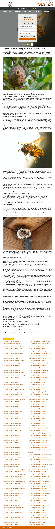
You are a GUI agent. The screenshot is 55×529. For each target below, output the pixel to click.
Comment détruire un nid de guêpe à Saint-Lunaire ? (38, 467)
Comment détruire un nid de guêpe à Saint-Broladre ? (38, 440)
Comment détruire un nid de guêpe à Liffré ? (11, 515)
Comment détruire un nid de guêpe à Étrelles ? (12, 435)
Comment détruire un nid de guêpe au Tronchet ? (12, 508)
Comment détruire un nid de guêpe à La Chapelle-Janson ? (14, 479)
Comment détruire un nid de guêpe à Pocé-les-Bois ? (38, 408)
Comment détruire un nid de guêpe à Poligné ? (37, 409)
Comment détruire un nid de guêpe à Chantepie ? (12, 387)
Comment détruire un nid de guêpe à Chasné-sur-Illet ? (13, 391)
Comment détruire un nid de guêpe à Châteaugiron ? (13, 394)
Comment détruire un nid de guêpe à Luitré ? (11, 522)
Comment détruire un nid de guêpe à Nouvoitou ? (38, 375)
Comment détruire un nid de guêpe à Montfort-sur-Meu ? (39, 362)
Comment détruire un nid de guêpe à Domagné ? (12, 420)
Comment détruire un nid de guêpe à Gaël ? (11, 440)
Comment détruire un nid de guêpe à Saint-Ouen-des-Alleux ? (40, 481)
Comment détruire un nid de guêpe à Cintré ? (12, 406)
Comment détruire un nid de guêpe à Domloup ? (12, 423)
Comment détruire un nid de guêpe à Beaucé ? (12, 362)
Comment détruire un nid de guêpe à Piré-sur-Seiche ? (38, 394)
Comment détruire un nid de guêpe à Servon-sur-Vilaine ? (39, 498)
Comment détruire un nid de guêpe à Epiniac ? (12, 426)
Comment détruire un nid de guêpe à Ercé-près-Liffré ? (13, 432)
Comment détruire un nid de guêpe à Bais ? (11, 355)
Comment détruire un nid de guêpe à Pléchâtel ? (37, 396)
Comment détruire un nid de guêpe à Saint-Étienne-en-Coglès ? (40, 449)
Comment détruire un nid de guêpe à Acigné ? (12, 341)
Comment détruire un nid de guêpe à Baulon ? (12, 358)
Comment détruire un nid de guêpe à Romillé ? (37, 425)
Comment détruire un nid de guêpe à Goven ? (12, 447)
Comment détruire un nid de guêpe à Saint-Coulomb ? (38, 442)
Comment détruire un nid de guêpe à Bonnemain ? (12, 370)
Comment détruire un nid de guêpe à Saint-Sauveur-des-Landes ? (40, 486)
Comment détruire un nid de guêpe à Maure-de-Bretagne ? (39, 343)
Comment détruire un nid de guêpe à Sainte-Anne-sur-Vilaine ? (40, 493)
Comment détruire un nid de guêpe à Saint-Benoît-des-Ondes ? (40, 435)
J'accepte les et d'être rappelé (28, 36)
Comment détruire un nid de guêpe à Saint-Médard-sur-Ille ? (39, 474)
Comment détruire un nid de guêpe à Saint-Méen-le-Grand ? (39, 476)
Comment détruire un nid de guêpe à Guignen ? (12, 452)
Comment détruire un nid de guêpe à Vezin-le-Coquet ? (38, 519)
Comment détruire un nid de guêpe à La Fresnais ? (13, 485)
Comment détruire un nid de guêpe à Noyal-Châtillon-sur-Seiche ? (40, 377)
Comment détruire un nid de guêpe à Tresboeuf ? (37, 514)
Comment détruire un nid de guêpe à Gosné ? (12, 445)
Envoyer (27, 39)
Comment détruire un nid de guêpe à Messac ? (37, 351)
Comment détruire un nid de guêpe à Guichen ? (12, 450)
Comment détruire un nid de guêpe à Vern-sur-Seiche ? (38, 517)
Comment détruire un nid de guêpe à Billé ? (11, 367)
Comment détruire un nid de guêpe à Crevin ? (12, 413)
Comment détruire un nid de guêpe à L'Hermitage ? (13, 467)
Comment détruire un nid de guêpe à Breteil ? (12, 379)
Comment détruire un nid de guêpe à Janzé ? (12, 464)
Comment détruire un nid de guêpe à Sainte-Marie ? (38, 495)
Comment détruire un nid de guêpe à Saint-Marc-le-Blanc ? (39, 473)
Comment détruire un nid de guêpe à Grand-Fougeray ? (13, 449)
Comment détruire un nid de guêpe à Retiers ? (37, 421)
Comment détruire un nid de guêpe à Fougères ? (12, 438)
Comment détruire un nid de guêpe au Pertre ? (12, 503)
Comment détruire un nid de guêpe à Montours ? (37, 365)
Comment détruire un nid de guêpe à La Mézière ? (12, 490)
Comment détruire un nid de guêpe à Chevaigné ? (12, 404)
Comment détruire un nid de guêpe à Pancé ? (37, 387)
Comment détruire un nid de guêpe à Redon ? (37, 418)
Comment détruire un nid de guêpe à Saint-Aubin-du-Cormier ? (40, 433)
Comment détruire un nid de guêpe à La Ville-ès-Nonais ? (14, 493)
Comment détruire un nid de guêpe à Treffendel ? (37, 510)
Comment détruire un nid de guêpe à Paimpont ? (37, 385)
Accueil (4, 527)
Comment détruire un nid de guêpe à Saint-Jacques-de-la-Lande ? (40, 459)
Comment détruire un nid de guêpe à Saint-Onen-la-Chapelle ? (40, 479)
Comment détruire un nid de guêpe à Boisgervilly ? (13, 368)
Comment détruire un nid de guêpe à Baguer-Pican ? (13, 350)
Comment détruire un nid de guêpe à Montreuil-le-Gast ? (39, 367)
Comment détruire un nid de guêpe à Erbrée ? (12, 428)
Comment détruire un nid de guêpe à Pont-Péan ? (38, 411)
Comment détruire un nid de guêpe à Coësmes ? (12, 408)
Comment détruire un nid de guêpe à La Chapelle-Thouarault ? (15, 481)
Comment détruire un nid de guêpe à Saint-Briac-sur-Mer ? (39, 437)
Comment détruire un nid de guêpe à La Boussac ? (13, 473)
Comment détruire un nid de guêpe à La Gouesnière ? (13, 486)
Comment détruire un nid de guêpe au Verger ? (12, 510)
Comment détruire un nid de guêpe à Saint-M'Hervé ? (38, 469)
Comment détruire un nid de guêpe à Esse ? (11, 433)
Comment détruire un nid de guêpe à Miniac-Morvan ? (38, 355)
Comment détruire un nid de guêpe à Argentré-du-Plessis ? (14, 346)
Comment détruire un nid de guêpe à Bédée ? (12, 363)
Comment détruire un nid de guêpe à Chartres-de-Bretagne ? (14, 389)
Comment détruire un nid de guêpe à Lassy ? (11, 500)
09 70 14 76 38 (45, 4)
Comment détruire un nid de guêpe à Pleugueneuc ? (38, 403)
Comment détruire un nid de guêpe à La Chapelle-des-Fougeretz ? (15, 478)
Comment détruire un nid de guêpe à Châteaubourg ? (13, 392)
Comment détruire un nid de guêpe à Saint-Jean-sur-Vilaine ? (40, 462)
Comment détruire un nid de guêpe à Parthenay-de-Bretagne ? (40, 391)
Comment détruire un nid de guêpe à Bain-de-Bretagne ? (14, 351)
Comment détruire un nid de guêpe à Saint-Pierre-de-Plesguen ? (40, 485)
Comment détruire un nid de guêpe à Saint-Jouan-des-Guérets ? (40, 464)
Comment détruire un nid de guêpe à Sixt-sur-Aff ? (38, 500)
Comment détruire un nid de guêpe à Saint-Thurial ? (38, 491)
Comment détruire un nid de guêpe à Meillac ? (37, 348)
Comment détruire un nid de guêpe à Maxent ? (37, 344)
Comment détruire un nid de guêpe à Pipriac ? (37, 392)
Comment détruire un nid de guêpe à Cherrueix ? (12, 403)
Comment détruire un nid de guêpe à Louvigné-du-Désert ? (14, 520)
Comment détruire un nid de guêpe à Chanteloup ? (13, 385)
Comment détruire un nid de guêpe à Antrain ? (12, 344)
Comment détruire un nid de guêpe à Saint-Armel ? (38, 430)
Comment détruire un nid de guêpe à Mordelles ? (37, 372)
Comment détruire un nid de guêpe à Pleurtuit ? (37, 406)
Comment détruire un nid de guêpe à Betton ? (12, 365)
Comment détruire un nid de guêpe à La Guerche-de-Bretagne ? (15, 488)
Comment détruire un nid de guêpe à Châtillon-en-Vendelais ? (14, 399)
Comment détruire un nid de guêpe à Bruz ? (11, 380)
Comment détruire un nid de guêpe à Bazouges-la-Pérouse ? (14, 360)
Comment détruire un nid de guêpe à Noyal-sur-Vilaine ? (39, 379)
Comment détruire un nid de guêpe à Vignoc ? (37, 522)
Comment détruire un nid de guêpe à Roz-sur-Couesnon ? (39, 428)
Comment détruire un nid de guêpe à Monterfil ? (37, 360)
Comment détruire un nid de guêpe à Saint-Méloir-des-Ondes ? (40, 478)
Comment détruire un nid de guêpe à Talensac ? (37, 503)
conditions (27, 36)
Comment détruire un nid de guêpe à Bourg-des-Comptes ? (14, 372)
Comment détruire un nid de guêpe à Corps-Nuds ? (13, 411)
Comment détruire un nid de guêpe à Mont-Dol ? (37, 356)
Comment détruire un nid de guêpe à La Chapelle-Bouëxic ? (14, 474)
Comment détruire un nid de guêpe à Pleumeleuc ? (38, 404)
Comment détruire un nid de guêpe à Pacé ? (37, 384)
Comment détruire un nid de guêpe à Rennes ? (37, 420)
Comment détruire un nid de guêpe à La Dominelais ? (13, 483)
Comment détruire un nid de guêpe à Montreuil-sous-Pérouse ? (40, 368)
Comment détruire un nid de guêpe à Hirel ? (11, 459)
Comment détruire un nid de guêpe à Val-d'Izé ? (37, 515)
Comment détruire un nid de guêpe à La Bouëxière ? (13, 471)
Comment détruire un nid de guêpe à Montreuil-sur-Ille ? (39, 370)
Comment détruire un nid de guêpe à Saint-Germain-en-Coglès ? (40, 454)
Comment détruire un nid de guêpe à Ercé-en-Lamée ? (13, 430)
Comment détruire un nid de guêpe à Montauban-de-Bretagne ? (40, 358)
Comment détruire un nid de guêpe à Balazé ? (12, 356)
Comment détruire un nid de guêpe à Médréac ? (37, 346)
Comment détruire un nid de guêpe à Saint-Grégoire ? (38, 457)
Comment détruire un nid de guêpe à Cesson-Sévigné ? (13, 384)
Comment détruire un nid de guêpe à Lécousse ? (12, 514)
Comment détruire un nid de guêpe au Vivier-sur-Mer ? (13, 512)
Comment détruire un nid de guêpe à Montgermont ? (38, 363)
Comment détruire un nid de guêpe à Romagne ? (37, 423)
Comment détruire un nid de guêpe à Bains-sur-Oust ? (13, 353)
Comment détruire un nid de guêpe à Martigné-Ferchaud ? (39, 341)
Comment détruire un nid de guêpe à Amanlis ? (12, 343)
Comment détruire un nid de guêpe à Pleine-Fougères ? (39, 397)
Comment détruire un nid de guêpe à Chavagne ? (12, 401)
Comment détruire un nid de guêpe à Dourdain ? (12, 425)
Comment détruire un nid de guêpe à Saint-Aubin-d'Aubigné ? (40, 432)
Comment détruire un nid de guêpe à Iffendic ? (12, 461)
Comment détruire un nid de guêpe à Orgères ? (37, 380)
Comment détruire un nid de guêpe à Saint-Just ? (37, 466)
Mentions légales (9, 527)
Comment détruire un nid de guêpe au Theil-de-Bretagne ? (14, 507)
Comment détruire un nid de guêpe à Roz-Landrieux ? (38, 426)
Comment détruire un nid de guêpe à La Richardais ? (13, 491)
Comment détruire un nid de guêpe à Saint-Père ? (38, 483)
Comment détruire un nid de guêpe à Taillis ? (37, 502)
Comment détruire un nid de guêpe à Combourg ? (12, 409)
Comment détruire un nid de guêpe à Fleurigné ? (12, 437)
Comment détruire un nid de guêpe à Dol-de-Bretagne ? (13, 418)
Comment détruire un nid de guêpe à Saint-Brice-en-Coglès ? (39, 438)
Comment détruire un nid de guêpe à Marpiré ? (12, 524)
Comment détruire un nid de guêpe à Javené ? (12, 466)
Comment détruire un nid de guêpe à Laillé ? (11, 495)
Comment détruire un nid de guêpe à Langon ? (12, 498)
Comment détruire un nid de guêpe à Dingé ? (11, 416)
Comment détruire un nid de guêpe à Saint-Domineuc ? (39, 445)
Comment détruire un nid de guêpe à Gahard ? (12, 442)
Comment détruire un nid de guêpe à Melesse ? (37, 350)
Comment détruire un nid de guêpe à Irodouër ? (12, 462)
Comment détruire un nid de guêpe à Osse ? (37, 382)
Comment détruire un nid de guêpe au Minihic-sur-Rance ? (14, 502)
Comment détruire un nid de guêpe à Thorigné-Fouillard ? (39, 505)
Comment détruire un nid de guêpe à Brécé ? (11, 377)
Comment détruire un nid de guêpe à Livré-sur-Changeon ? (14, 517)
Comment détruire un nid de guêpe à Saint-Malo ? (38, 471)
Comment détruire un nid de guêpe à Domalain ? (12, 421)
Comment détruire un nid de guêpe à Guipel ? (12, 454)
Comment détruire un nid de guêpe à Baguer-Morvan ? (13, 348)
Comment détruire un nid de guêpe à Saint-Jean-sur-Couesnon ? (40, 461)
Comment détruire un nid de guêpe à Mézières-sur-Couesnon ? (40, 353)
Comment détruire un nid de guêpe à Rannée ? (37, 416)
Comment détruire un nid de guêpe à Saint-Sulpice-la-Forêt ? (39, 490)
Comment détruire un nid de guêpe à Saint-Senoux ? (38, 488)
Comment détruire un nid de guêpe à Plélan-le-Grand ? (38, 399)
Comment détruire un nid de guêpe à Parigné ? (37, 389)
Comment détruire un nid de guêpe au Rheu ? (12, 505)
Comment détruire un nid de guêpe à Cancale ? (12, 382)
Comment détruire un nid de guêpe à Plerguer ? (37, 401)
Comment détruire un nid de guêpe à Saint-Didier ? (38, 444)
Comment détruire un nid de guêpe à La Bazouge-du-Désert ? (14, 469)
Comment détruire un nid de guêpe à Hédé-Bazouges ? (13, 457)
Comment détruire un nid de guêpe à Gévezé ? (12, 444)
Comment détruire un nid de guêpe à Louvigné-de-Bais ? (14, 519)
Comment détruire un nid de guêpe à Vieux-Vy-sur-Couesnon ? (40, 520)
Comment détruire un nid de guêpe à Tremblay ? (37, 512)
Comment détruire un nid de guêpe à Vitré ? (36, 524)
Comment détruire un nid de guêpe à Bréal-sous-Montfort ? (14, 375)
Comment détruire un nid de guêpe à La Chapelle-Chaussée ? (14, 476)
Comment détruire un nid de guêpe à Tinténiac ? (37, 507)
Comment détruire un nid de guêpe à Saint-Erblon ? (38, 447)
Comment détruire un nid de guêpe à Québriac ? (37, 413)
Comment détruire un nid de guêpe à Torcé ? (37, 508)
